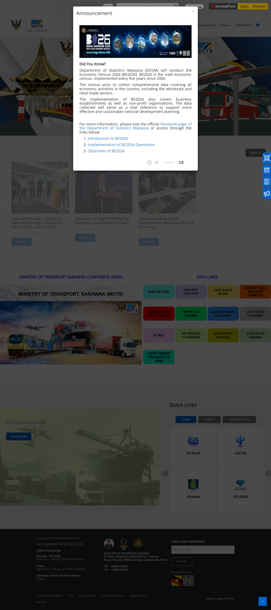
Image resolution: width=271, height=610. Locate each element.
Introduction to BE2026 (108, 138)
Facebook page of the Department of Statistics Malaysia (135, 126)
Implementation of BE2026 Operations (121, 144)
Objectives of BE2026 (106, 150)
